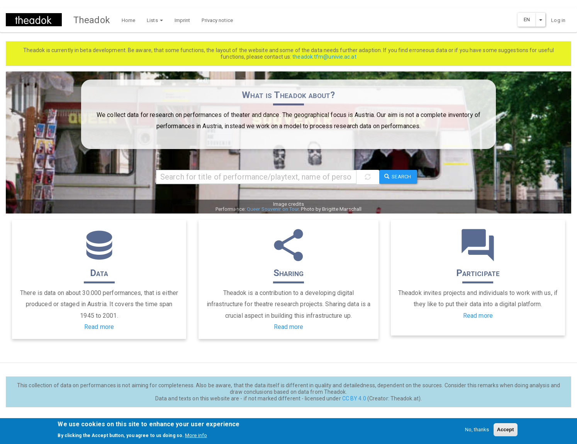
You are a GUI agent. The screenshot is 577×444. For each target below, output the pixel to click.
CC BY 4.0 (354, 398)
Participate (478, 273)
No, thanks (477, 431)
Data (99, 273)
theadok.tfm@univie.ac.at (324, 57)
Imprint (182, 20)
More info (196, 437)
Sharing (288, 273)
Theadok (91, 20)
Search (397, 177)
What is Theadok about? (288, 95)
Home (128, 20)
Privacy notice (217, 20)
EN (527, 19)
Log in (558, 20)
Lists (155, 20)
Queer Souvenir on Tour (273, 209)
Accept (505, 431)
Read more (99, 326)
